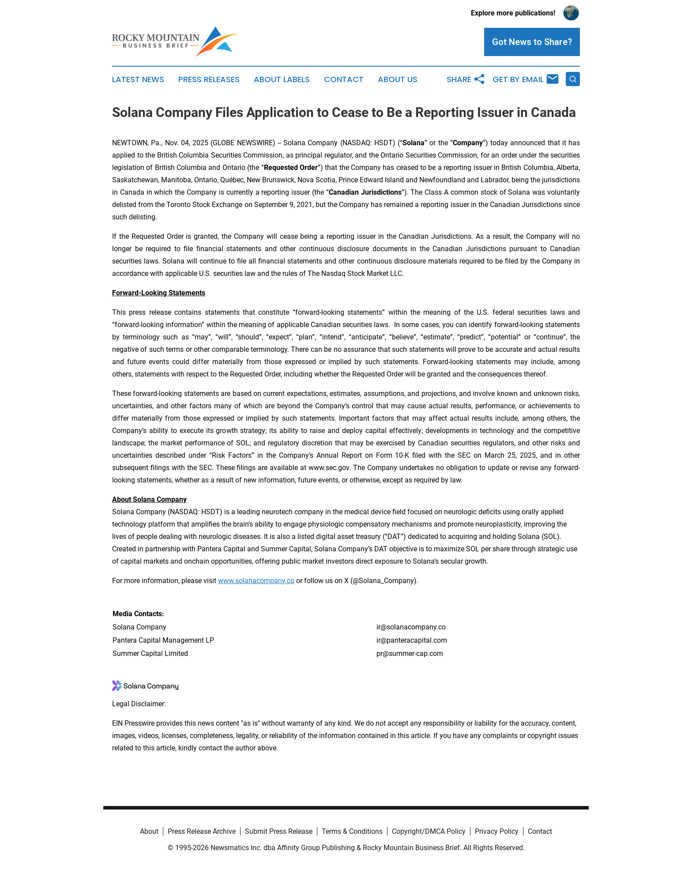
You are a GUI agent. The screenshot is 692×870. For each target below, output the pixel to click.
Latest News (138, 79)
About (149, 831)
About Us (397, 79)
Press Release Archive (202, 831)
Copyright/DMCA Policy (429, 831)
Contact (344, 79)
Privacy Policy (497, 831)
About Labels (282, 79)
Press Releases (209, 79)
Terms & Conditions (352, 831)
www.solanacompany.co (256, 580)
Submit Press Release (278, 831)
